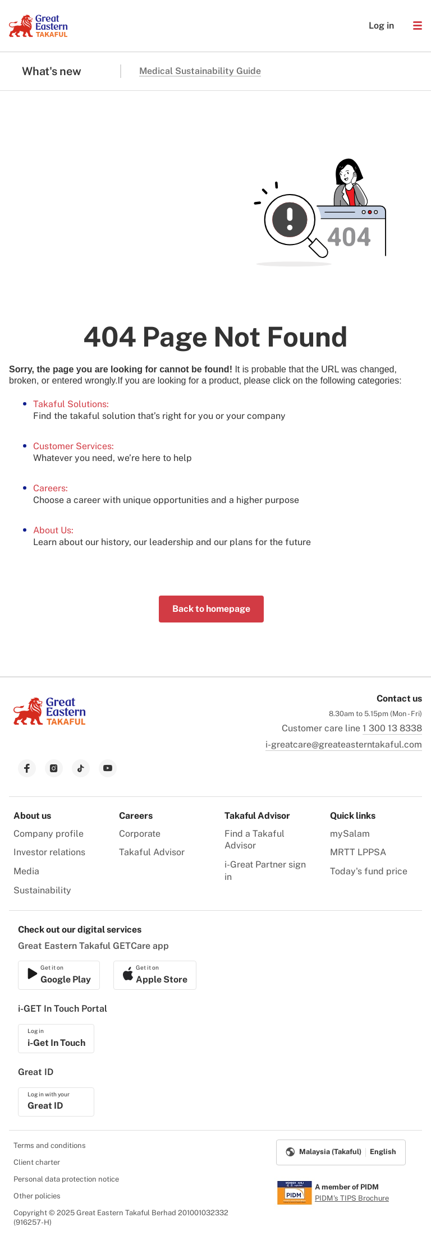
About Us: (53, 530)
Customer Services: (73, 446)
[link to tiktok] (81, 768)
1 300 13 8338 (392, 728)
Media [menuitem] (26, 871)
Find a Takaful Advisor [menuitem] (254, 839)
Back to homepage (211, 608)
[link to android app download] (154, 975)
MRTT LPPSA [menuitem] (358, 852)
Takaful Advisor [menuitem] (152, 852)
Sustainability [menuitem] (42, 890)
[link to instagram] (54, 768)
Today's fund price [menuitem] (368, 871)
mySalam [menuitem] (350, 833)
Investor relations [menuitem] (49, 852)
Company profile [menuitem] (48, 833)
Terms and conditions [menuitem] (49, 1145)
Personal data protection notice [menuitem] (66, 1179)
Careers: (50, 488)
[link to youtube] (108, 768)
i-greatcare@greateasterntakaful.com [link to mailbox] (343, 744)
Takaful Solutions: (71, 404)
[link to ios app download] (59, 975)
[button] (417, 25)
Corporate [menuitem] (140, 833)
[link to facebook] (27, 768)
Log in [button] (375, 25)
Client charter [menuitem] (36, 1162)
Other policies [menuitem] (37, 1196)
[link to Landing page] (49, 726)
